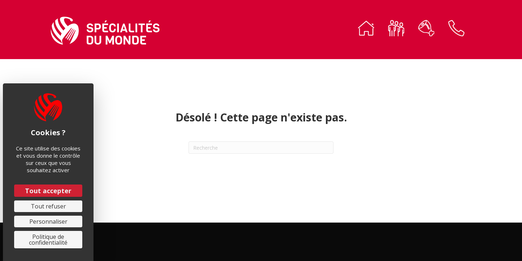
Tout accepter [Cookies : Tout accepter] (48, 190)
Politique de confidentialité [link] (48, 239)
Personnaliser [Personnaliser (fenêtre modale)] (48, 221)
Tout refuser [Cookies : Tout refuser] (48, 206)
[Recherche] (261, 147)
